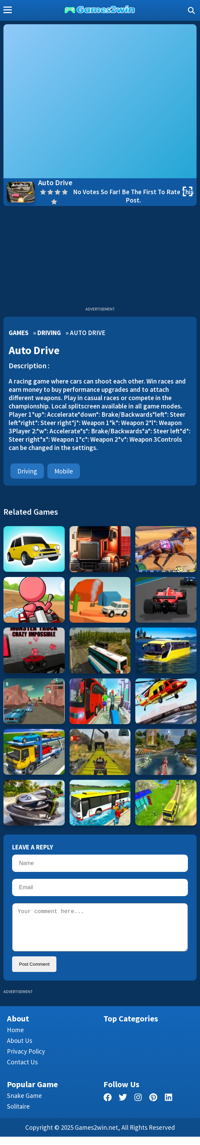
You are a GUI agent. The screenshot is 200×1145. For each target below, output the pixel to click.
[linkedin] (168, 1106)
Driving (49, 332)
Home (15, 1038)
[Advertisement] (100, 257)
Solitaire (18, 1114)
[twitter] (123, 1106)
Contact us (22, 1070)
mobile (63, 471)
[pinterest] (153, 1106)
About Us (19, 1049)
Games (18, 332)
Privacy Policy (26, 1059)
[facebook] (107, 1106)
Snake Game (24, 1104)
